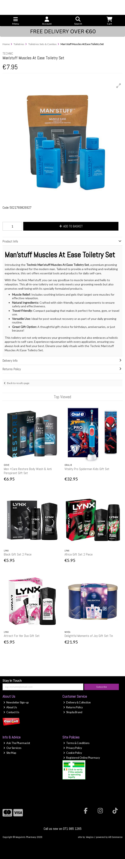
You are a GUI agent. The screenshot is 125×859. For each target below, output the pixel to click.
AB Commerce (115, 837)
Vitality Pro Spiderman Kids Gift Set (87, 469)
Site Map (9, 752)
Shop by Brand (72, 712)
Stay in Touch (12, 680)
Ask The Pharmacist (16, 743)
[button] (118, 85)
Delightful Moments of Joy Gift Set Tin (89, 636)
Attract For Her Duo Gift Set (22, 636)
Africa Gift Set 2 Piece (79, 554)
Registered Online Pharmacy (81, 757)
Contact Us (11, 712)
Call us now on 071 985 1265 (62, 828)
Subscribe (101, 687)
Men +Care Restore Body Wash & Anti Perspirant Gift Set (28, 471)
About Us (10, 707)
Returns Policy (73, 707)
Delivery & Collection (77, 702)
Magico (89, 837)
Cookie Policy (72, 752)
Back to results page (18, 383)
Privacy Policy (72, 748)
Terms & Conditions (76, 743)
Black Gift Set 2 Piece (18, 554)
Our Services (12, 748)
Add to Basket (71, 226)
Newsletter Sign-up (16, 702)
